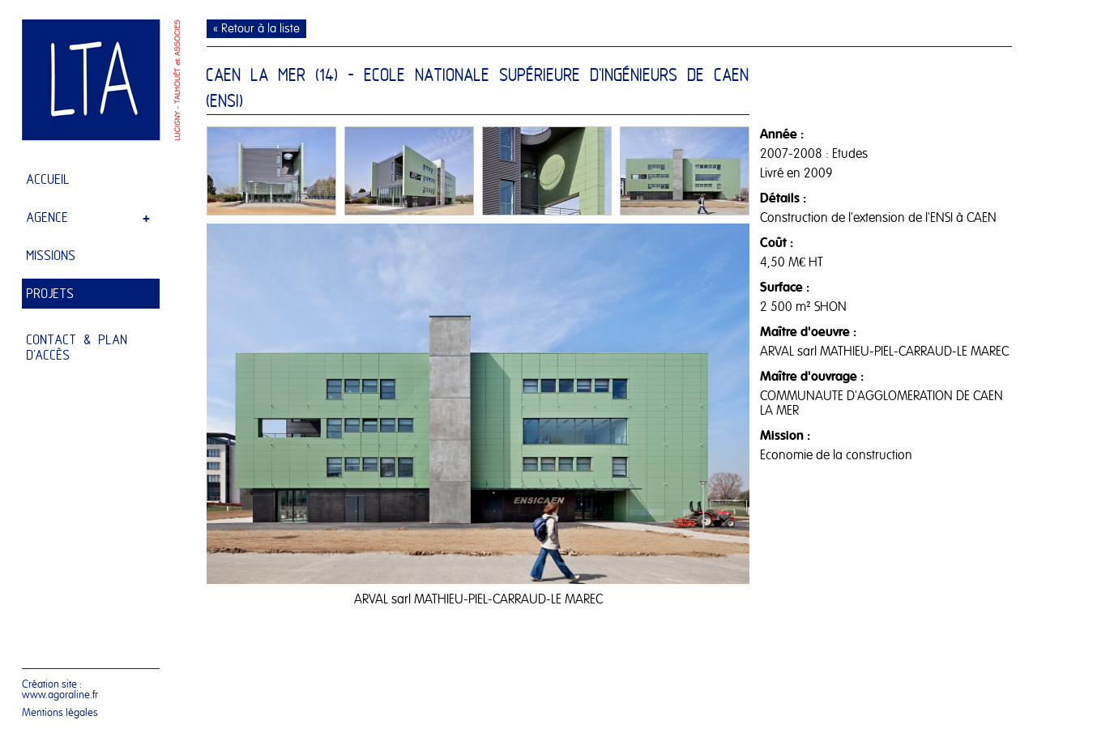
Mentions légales (60, 712)
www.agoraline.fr (60, 694)
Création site (49, 684)
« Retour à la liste (256, 29)
